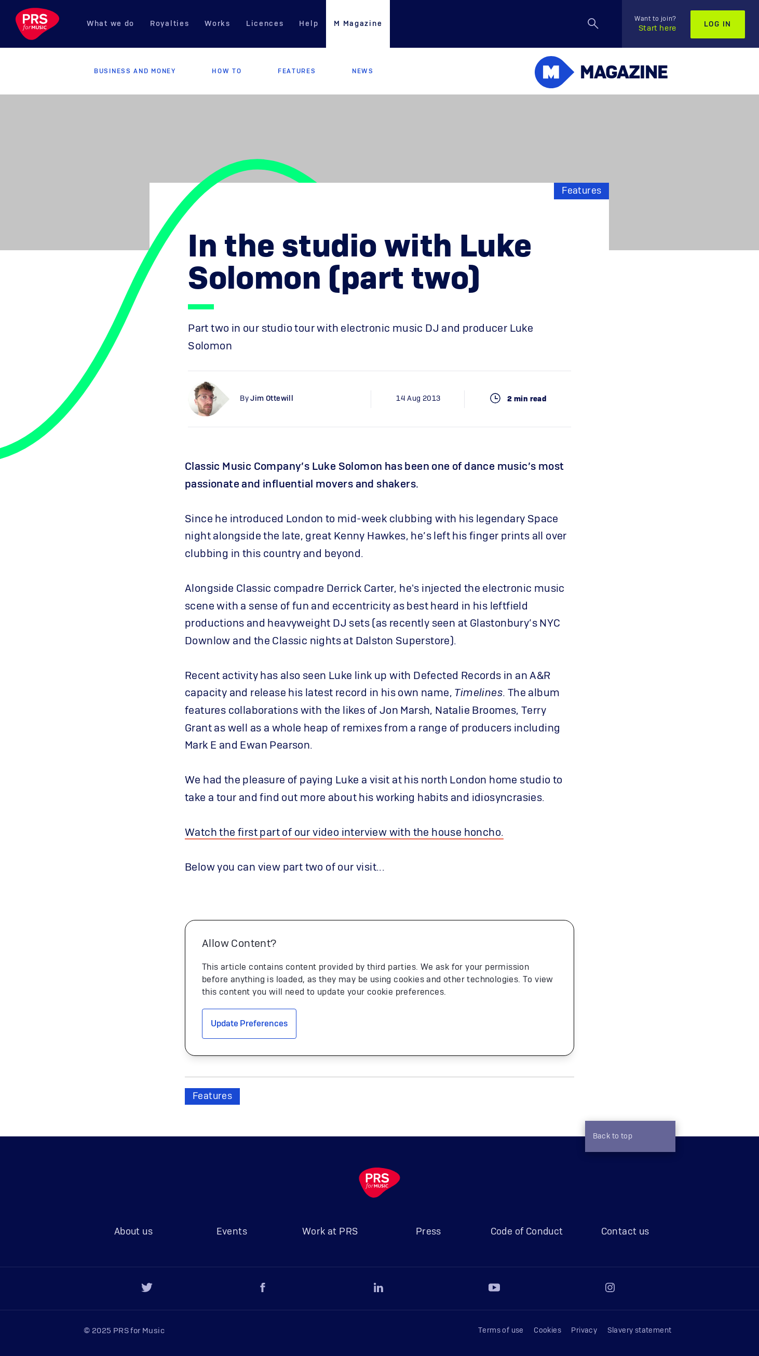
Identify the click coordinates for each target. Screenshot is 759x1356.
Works (218, 24)
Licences (265, 24)
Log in (717, 24)
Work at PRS (330, 1232)
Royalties (169, 24)
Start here (655, 24)
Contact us (625, 1232)
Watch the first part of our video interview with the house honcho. (344, 833)
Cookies (547, 1330)
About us (133, 1232)
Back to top (627, 1137)
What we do (110, 24)
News (363, 71)
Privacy (584, 1330)
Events (231, 1232)
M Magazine (358, 24)
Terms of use (501, 1330)
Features (297, 71)
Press (428, 1232)
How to (226, 71)
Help (308, 24)
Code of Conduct (527, 1232)
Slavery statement (639, 1330)
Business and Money (135, 71)
